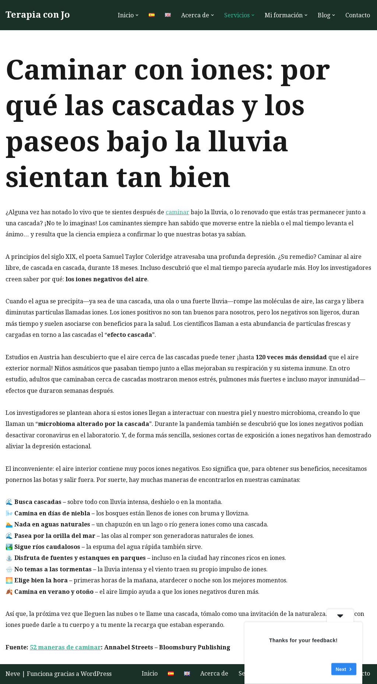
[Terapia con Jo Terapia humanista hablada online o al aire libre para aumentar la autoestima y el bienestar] (38, 15)
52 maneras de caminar (65, 647)
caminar (177, 212)
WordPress (96, 673)
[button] (136, 15)
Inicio (150, 673)
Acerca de (214, 673)
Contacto (357, 15)
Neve (13, 673)
